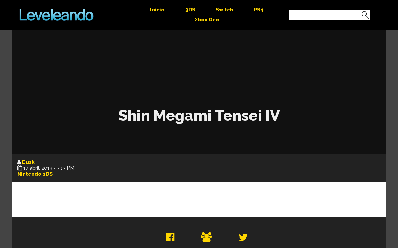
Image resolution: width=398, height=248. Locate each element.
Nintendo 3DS (35, 174)
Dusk (28, 162)
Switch (224, 10)
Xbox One (207, 20)
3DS (190, 10)
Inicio (157, 10)
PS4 (258, 10)
